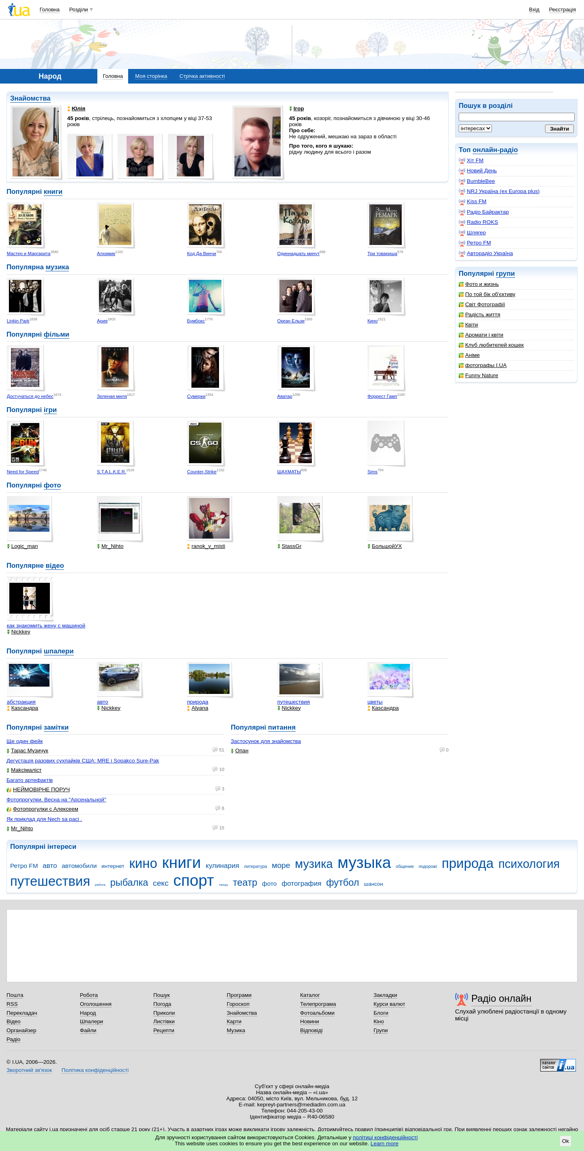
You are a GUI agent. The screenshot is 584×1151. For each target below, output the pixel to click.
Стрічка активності (202, 76)
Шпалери (91, 1021)
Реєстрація (562, 9)
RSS (12, 1004)
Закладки (385, 995)
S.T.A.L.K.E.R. (111, 471)
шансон (373, 884)
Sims (372, 471)
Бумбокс (196, 320)
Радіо (13, 1039)
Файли (88, 1030)
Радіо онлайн (501, 998)
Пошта (14, 995)
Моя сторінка (151, 76)
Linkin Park (18, 320)
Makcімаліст (24, 770)
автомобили (79, 865)
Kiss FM (473, 201)
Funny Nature (478, 375)
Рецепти (163, 1030)
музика (57, 267)
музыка (364, 862)
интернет (112, 866)
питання (282, 727)
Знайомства (30, 98)
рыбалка (129, 882)
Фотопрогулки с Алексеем (42, 809)
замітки (56, 727)
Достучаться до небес (30, 396)
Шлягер (472, 233)
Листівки (164, 1021)
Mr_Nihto (110, 546)
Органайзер (21, 1030)
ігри (50, 410)
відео (54, 565)
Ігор (296, 108)
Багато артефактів (29, 780)
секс (161, 883)
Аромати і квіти (481, 335)
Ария (102, 320)
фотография (301, 883)
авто (102, 702)
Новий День (478, 170)
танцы (223, 885)
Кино (372, 320)
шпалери (59, 651)
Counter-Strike (202, 471)
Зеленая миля (112, 396)
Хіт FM (471, 160)
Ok (565, 1141)
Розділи (78, 9)
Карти (234, 1021)
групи (505, 273)
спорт (193, 880)
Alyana (197, 708)
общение (405, 866)
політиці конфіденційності (385, 1137)
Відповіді (311, 1030)
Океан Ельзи (291, 320)
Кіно (379, 1021)
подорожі (428, 866)
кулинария (222, 866)
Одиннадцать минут (298, 253)
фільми (56, 334)
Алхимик (106, 253)
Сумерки (196, 396)
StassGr (289, 546)
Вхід (534, 9)
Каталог (310, 995)
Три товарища (382, 253)
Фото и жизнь (479, 284)
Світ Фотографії (482, 304)
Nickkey (18, 632)
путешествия (293, 702)
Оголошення (96, 1004)
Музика (236, 1030)
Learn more (385, 1143)
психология (529, 863)
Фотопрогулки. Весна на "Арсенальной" (56, 800)
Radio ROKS (478, 222)
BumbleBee (477, 181)
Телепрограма (318, 1004)
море (281, 865)
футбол (342, 882)
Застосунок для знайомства (266, 741)
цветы (375, 702)
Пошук (161, 995)
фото (52, 485)
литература (255, 866)
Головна (50, 9)
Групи (381, 1030)
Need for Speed (23, 471)
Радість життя (479, 314)
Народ (88, 1013)
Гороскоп (238, 1004)
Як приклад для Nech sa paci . (44, 819)
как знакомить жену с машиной (46, 626)
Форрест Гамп (382, 396)
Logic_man (22, 546)
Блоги (381, 1013)
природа (197, 702)
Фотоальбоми (317, 1013)
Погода (162, 1004)
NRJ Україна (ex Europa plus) (499, 191)
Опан (240, 750)
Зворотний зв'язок (29, 1070)
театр (245, 882)
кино (143, 863)
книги (53, 191)
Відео (13, 1021)
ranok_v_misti (206, 546)
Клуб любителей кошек (491, 345)
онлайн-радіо (495, 150)
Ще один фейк (24, 741)
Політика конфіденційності (95, 1070)
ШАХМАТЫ (289, 471)
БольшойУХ (384, 546)
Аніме (469, 355)
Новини (309, 1021)
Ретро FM (475, 243)
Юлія (76, 108)
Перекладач (21, 1013)
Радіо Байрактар (484, 212)
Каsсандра (22, 708)
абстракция (21, 702)
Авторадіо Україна (486, 253)
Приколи (164, 1013)
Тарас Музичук (27, 750)
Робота (89, 995)
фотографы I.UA (483, 365)
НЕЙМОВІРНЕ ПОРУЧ (38, 789)
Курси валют (389, 1004)
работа (100, 885)
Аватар (284, 396)
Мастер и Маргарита (29, 253)
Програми (239, 995)
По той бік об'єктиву (487, 294)
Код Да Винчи (201, 253)
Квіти (468, 325)
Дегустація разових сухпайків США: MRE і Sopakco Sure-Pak (82, 761)
